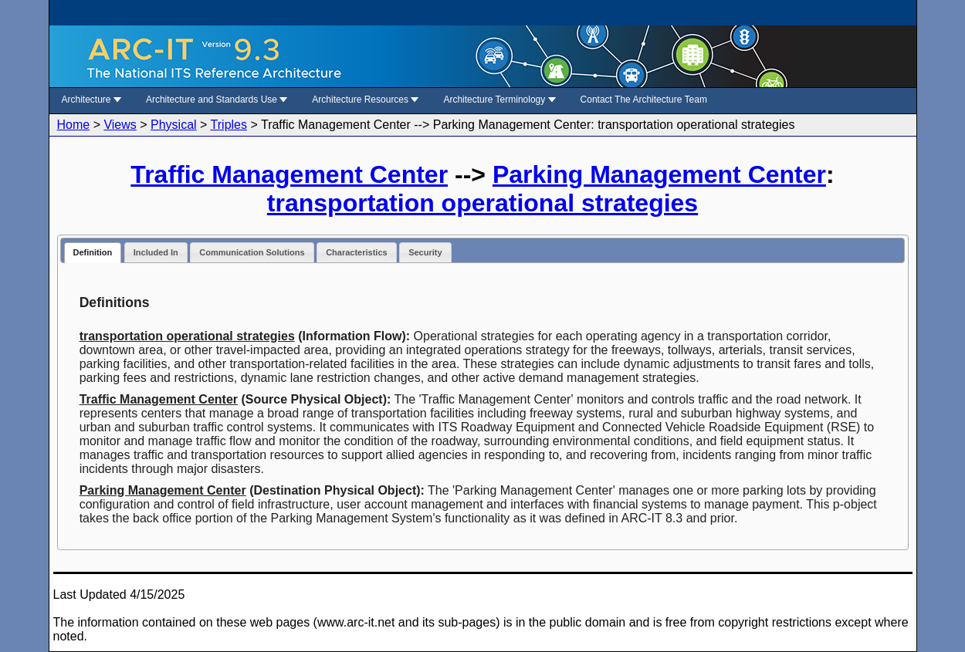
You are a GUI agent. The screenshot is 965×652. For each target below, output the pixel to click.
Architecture (91, 99)
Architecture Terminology (499, 99)
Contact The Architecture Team (644, 99)
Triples (229, 124)
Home (73, 124)
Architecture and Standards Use (216, 99)
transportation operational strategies (482, 203)
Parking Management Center (659, 174)
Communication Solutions (251, 252)
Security (425, 252)
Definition (93, 252)
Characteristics (357, 252)
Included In (156, 252)
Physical (174, 124)
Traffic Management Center (289, 174)
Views (119, 124)
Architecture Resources (365, 99)
